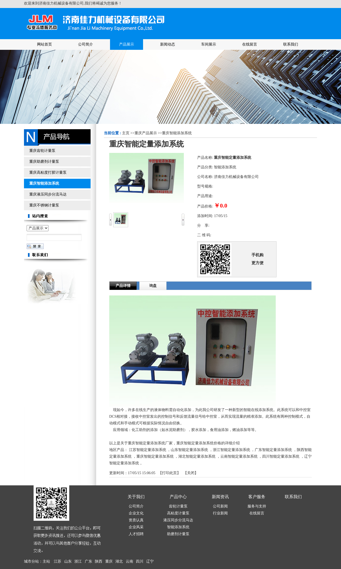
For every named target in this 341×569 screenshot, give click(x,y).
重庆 (109, 561)
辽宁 (150, 561)
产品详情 (123, 286)
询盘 (153, 286)
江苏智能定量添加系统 (147, 450)
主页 (125, 133)
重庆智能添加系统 (177, 133)
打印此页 (169, 473)
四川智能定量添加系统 (280, 456)
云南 (129, 561)
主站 (46, 561)
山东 (68, 561)
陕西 (98, 561)
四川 (139, 561)
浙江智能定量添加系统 (231, 450)
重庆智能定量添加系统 (155, 456)
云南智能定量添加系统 (239, 456)
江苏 (57, 561)
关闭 (190, 473)
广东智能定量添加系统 (273, 450)
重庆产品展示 (146, 133)
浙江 (78, 561)
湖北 (119, 561)
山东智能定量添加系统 (189, 450)
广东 (88, 561)
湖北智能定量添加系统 (197, 456)
